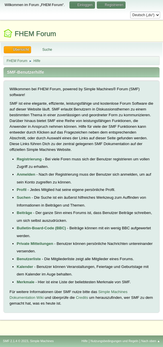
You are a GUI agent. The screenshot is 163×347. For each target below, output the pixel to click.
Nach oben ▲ (150, 341)
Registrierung (29, 159)
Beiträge (24, 213)
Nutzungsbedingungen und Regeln (114, 341)
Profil (21, 189)
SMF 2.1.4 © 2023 (15, 341)
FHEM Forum (35, 33)
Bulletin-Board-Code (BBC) (41, 228)
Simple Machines (42, 341)
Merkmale (26, 282)
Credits (82, 297)
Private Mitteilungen (35, 243)
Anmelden (26, 174)
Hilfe (85, 341)
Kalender (25, 267)
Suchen (24, 197)
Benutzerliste (29, 259)
